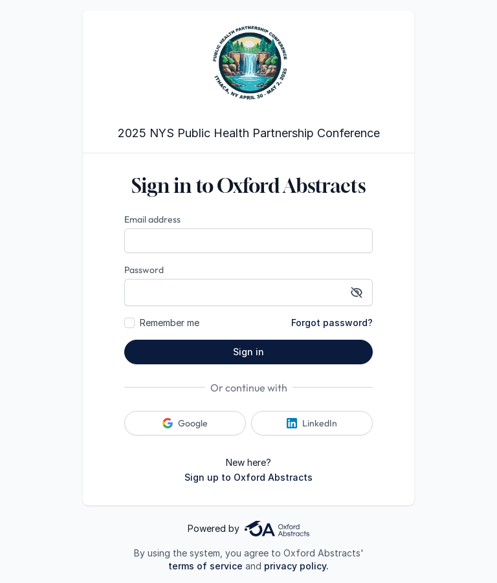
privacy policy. (296, 565)
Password (144, 270)
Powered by (248, 528)
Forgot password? (332, 322)
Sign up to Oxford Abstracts (248, 477)
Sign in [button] (248, 351)
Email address (152, 219)
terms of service (205, 565)
